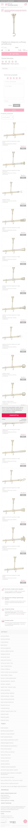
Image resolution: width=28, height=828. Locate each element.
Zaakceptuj (14, 415)
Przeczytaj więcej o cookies (8, 411)
